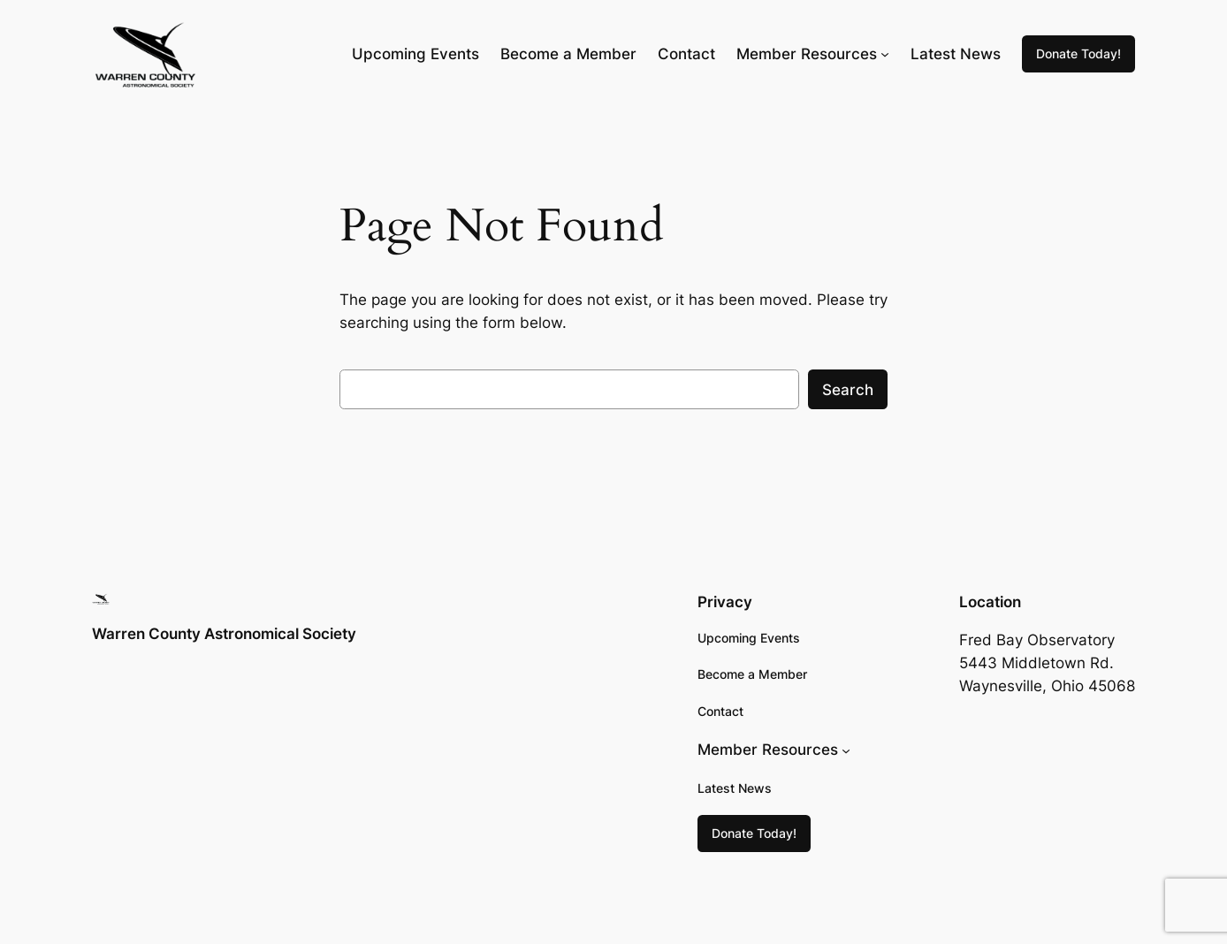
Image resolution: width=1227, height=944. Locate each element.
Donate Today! (1078, 53)
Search (847, 390)
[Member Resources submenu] (884, 53)
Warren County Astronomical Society (224, 634)
